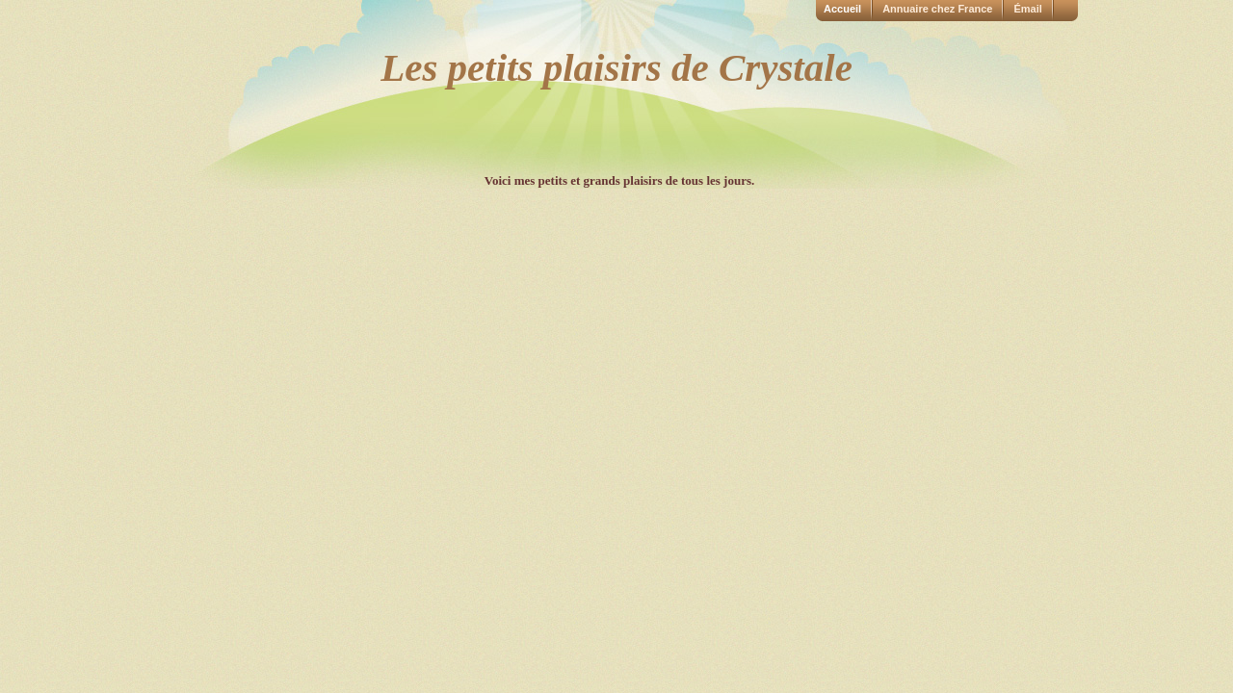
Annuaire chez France (937, 8)
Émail (1027, 8)
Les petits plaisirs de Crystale (616, 67)
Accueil (842, 8)
